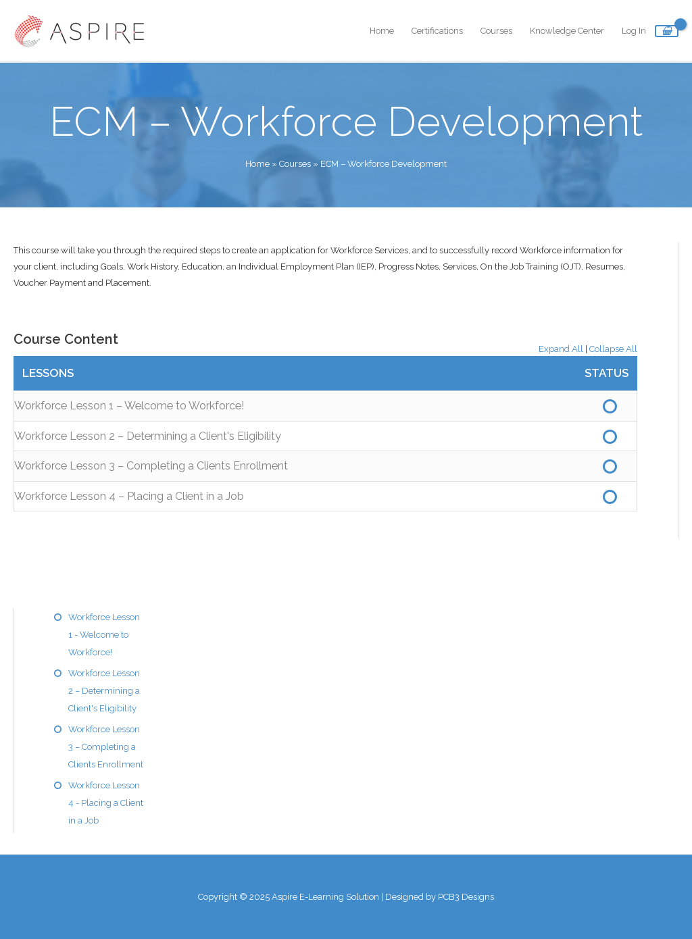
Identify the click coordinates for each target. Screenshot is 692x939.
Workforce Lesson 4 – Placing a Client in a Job (129, 496)
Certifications (437, 31)
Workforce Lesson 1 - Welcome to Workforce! (104, 634)
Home (382, 31)
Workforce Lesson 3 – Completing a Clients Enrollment (151, 465)
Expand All (561, 349)
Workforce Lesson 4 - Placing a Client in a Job (105, 803)
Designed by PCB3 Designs (439, 897)
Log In (634, 31)
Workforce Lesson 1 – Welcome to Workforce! (129, 405)
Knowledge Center (567, 31)
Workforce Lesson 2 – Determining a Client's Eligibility (147, 436)
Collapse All (613, 349)
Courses (496, 31)
